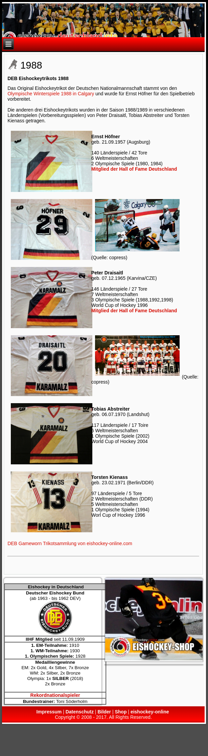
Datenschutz (80, 711)
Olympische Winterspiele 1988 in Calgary (50, 93)
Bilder (104, 711)
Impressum (49, 711)
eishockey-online (150, 711)
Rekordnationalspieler (55, 695)
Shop (120, 711)
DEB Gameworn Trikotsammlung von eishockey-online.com (69, 543)
